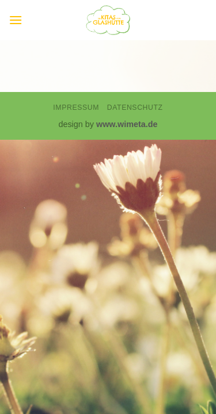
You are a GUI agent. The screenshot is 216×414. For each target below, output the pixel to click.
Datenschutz (135, 107)
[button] (15, 20)
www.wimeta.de (127, 124)
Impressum (76, 107)
